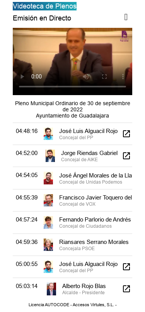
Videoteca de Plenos (45, 6)
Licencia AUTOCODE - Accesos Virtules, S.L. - (73, 304)
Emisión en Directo (42, 18)
